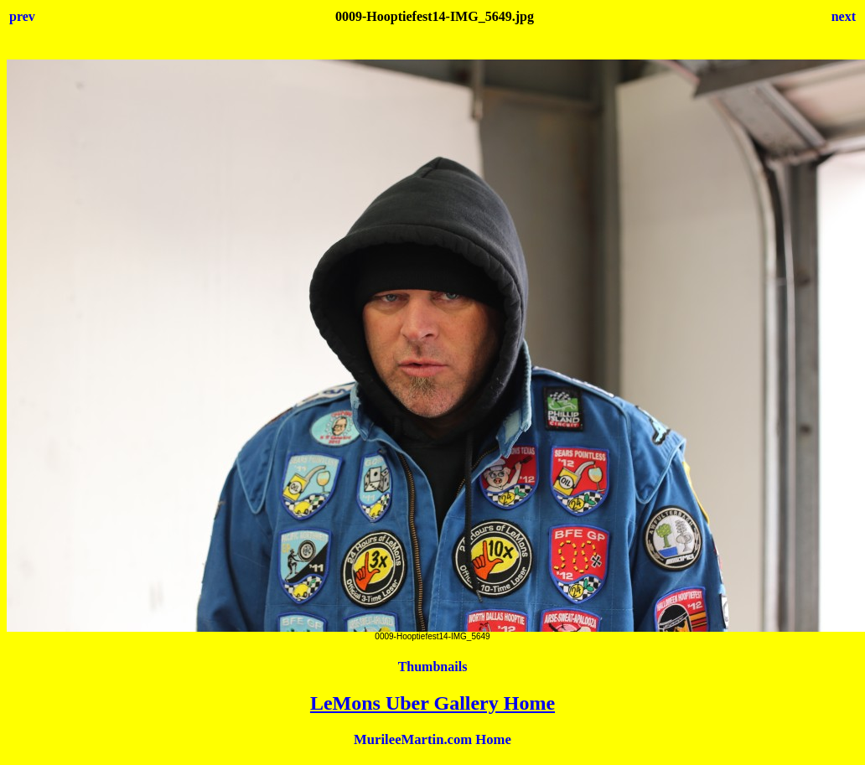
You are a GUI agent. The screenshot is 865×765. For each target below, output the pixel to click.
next (843, 16)
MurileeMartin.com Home (432, 739)
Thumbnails (433, 666)
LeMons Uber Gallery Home (432, 703)
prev (22, 16)
